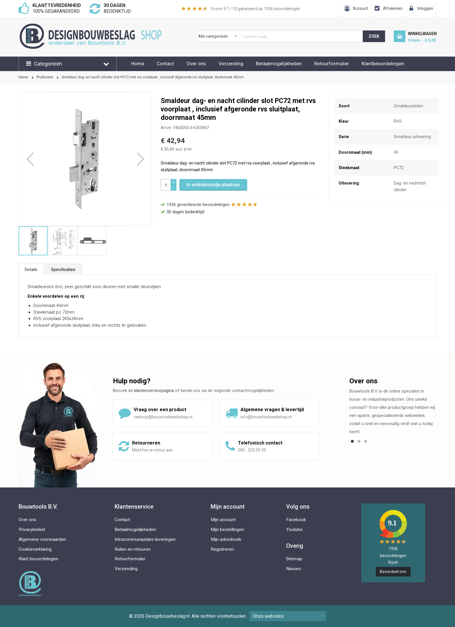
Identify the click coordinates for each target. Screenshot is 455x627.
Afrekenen (393, 8)
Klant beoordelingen (38, 558)
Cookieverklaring (35, 549)
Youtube (294, 529)
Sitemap (294, 558)
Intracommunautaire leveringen (145, 539)
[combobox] (279, 36)
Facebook (296, 519)
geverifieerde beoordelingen (198, 204)
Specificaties (63, 269)
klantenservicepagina (154, 390)
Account (360, 8)
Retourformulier (331, 63)
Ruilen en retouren (133, 549)
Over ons (196, 63)
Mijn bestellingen (227, 529)
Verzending (231, 63)
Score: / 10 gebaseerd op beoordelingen (255, 8)
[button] (30, 159)
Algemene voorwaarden (42, 539)
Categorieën (48, 64)
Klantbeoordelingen (383, 63)
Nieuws (293, 568)
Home (137, 63)
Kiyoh (393, 562)
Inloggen (425, 8)
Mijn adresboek (226, 539)
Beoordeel (393, 571)
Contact (165, 63)
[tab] (31, 269)
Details (31, 269)
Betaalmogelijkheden (279, 63)
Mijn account (223, 519)
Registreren (222, 549)
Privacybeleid (32, 529)
